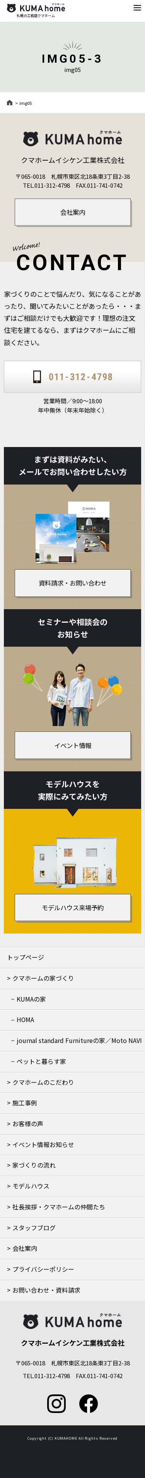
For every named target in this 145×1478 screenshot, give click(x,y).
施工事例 (24, 1102)
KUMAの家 (31, 999)
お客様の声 (27, 1123)
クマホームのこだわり (43, 1082)
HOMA (25, 1019)
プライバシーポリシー (43, 1269)
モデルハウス (30, 1186)
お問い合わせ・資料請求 (46, 1290)
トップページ (25, 957)
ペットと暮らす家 (41, 1061)
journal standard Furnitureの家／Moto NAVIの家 (79, 1043)
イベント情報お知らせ (43, 1144)
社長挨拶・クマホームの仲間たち (58, 1206)
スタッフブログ (34, 1227)
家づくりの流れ (34, 1165)
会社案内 (24, 1248)
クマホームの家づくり (43, 978)
